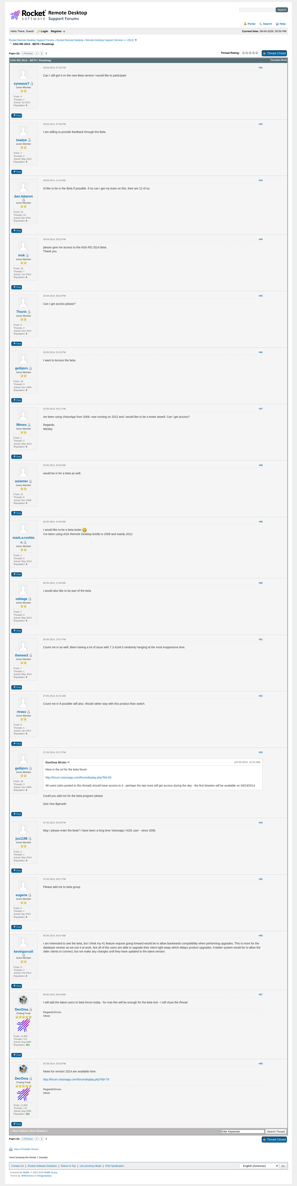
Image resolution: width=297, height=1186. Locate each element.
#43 (261, 180)
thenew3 (21, 655)
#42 (261, 124)
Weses (21, 424)
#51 (261, 639)
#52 (261, 696)
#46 (261, 352)
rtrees (21, 712)
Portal (251, 23)
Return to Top (68, 1166)
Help (282, 23)
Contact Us (18, 1166)
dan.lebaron (23, 196)
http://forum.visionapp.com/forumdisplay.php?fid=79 (76, 1079)
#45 (261, 296)
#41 (261, 67)
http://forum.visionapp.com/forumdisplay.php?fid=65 (78, 777)
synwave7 (21, 83)
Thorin (21, 312)
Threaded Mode (278, 60)
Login (44, 31)
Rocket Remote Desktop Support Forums (31, 40)
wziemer (21, 481)
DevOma (21, 1009)
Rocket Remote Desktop (70, 40)
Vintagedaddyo (44, 1175)
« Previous (27, 53)
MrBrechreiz (28, 1175)
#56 (261, 935)
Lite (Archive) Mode (90, 1166)
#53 (261, 752)
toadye (21, 140)
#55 (261, 879)
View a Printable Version (26, 1149)
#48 (261, 465)
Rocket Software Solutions (42, 1166)
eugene (21, 895)
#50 (261, 583)
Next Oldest (20, 1130)
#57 (261, 994)
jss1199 (21, 838)
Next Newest (38, 1130)
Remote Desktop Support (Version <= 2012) (109, 40)
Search (267, 23)
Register (56, 31)
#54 (261, 822)
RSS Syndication (114, 1166)
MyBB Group (50, 1172)
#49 (261, 521)
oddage (21, 599)
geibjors (21, 368)
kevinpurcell (23, 951)
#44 (261, 239)
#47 (261, 408)
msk (21, 255)
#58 (261, 1063)
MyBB (26, 1172)
